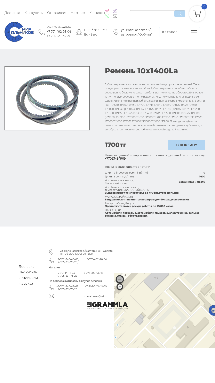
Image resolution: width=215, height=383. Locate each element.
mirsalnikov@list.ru (96, 296)
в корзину (186, 145)
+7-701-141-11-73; (65, 272)
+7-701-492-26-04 (59, 31)
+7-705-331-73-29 (58, 36)
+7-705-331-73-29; (67, 262)
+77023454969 (115, 158)
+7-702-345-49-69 (59, 27)
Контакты (97, 13)
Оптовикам (56, 13)
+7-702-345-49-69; (67, 259)
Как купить (33, 13)
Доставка (12, 13)
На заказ (78, 13)
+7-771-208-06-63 (92, 272)
